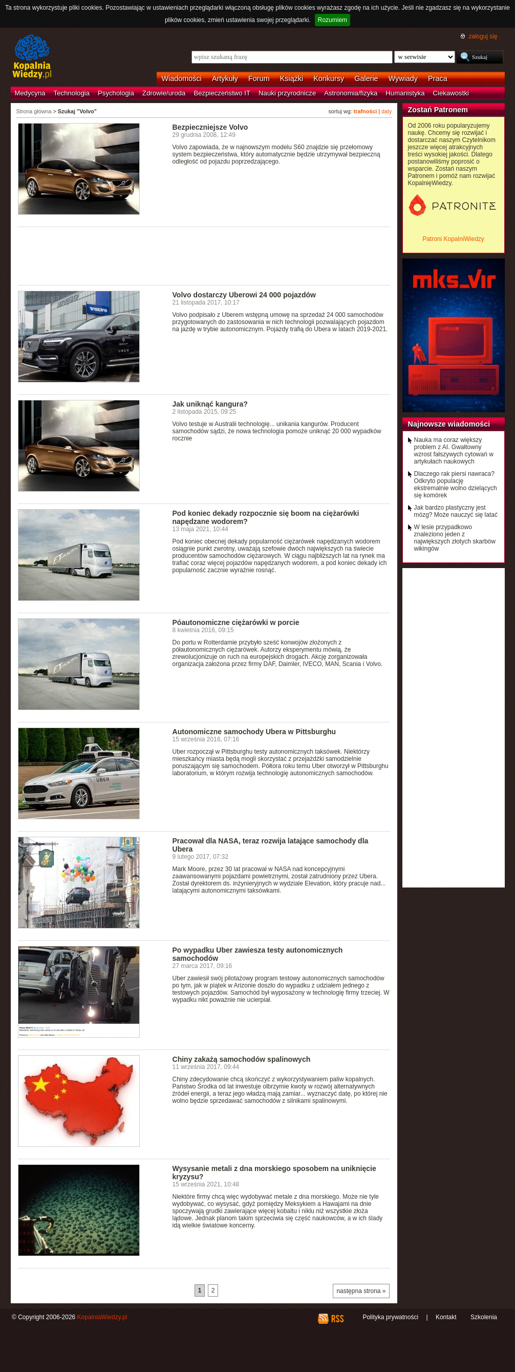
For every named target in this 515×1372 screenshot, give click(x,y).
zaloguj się (482, 36)
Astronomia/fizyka (350, 93)
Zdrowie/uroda (163, 93)
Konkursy (328, 78)
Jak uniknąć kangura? (210, 404)
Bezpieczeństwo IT (222, 93)
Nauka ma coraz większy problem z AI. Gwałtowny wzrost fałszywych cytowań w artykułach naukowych (453, 450)
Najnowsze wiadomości (449, 424)
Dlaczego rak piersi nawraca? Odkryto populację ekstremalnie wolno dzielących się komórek (455, 484)
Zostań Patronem (438, 110)
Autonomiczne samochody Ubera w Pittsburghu (254, 732)
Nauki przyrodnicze (287, 93)
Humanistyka (404, 93)
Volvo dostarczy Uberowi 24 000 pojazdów (244, 295)
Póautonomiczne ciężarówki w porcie (236, 622)
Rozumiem (332, 20)
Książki (292, 78)
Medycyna (30, 93)
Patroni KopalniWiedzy (453, 239)
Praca (437, 78)
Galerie (366, 78)
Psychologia (116, 93)
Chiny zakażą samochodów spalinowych (242, 1059)
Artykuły (225, 78)
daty (386, 111)
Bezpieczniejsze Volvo (210, 127)
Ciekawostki (451, 93)
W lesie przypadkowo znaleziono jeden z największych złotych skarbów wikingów (455, 537)
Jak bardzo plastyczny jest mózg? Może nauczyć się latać (456, 511)
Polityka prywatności (390, 1317)
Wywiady (403, 78)
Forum (259, 78)
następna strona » (360, 1291)
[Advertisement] (204, 255)
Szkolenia (483, 1317)
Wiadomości (182, 78)
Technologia (72, 93)
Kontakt (446, 1317)
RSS (337, 1319)
